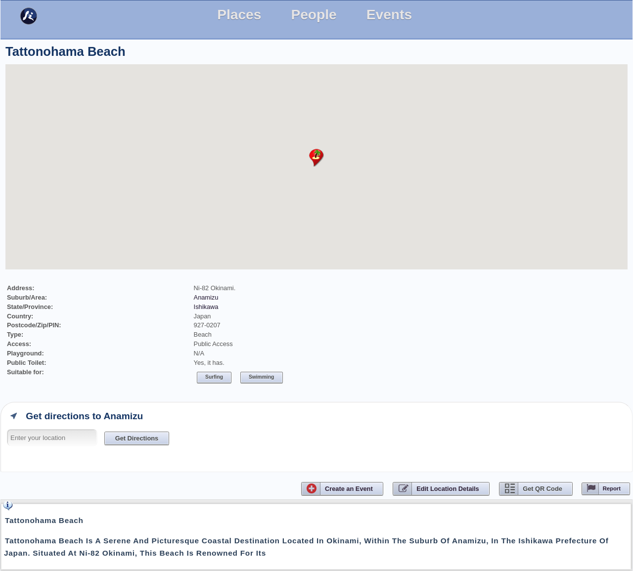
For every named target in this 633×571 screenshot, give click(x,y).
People (313, 14)
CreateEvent (349, 488)
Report (612, 488)
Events (389, 14)
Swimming (261, 377)
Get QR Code (542, 488)
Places (239, 14)
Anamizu (206, 297)
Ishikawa (206, 306)
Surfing (214, 377)
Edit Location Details (447, 488)
